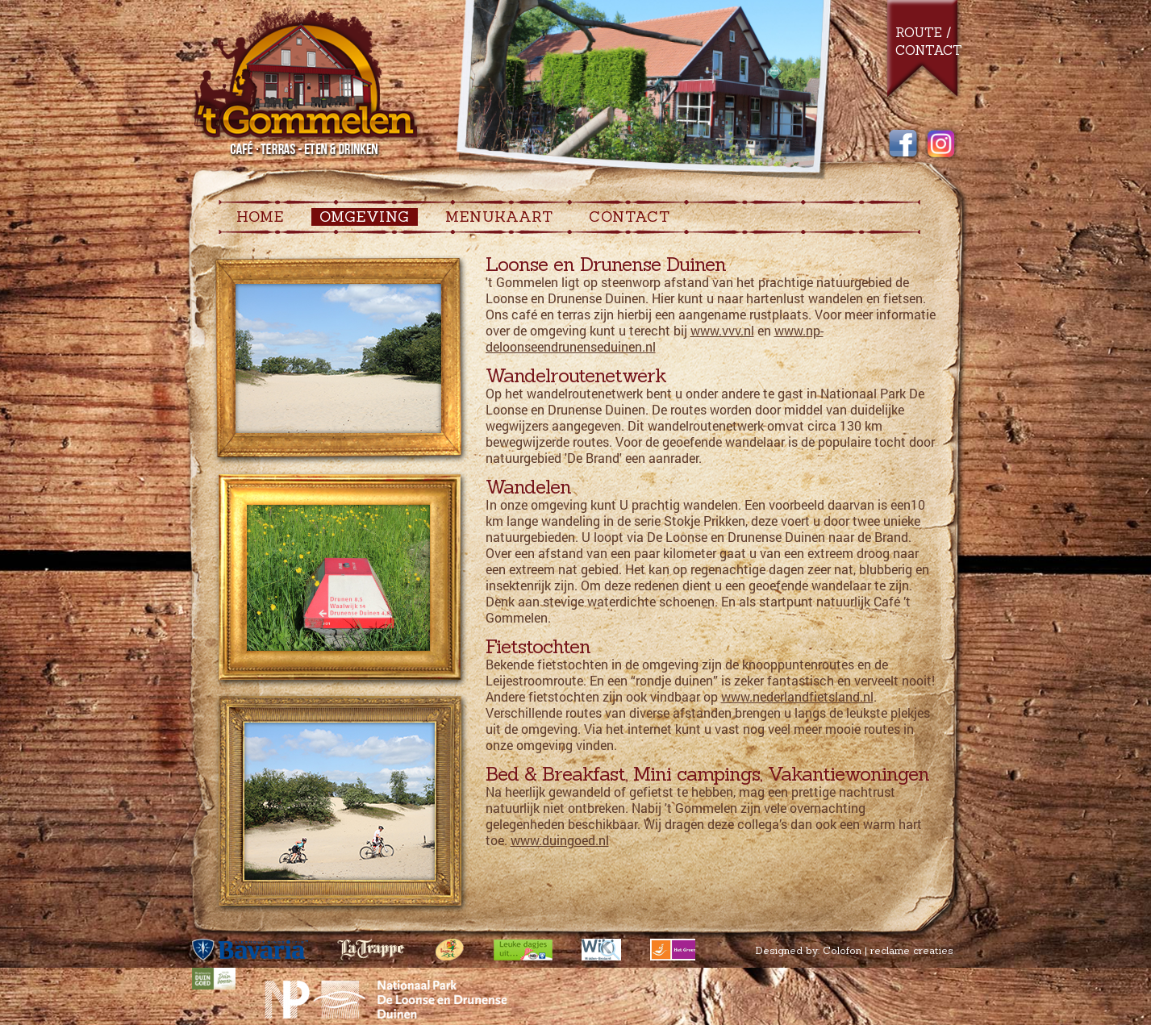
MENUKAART (499, 217)
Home (260, 217)
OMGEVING (364, 217)
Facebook (903, 144)
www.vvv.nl (722, 330)
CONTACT (629, 217)
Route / (923, 32)
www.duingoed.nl (560, 839)
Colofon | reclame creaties (888, 950)
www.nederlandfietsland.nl (797, 696)
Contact (928, 50)
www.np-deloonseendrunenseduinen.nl (655, 338)
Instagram (941, 144)
